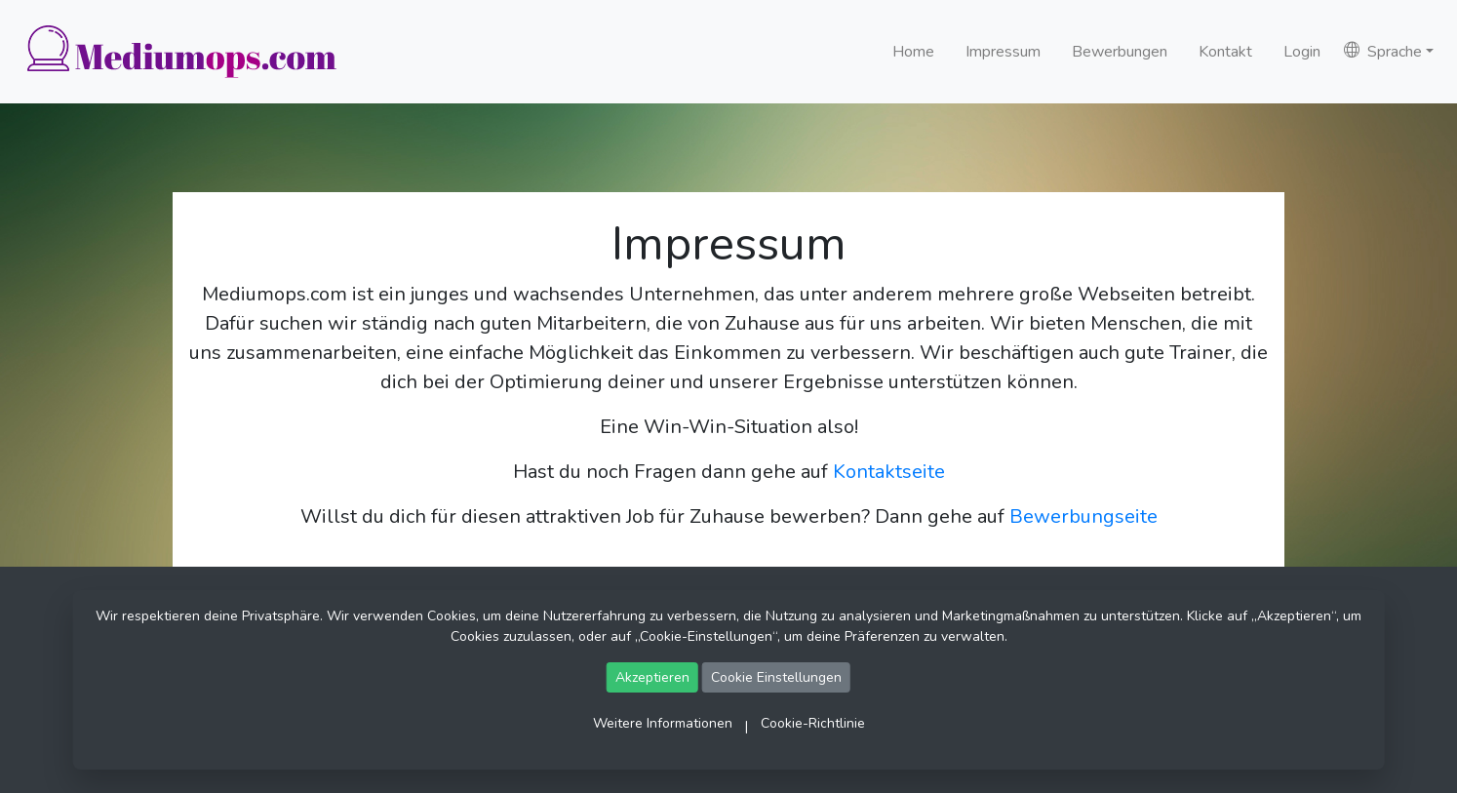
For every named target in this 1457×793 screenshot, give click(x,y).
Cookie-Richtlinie (813, 723)
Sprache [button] (1383, 51)
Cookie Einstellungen (776, 677)
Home (913, 51)
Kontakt (1225, 51)
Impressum (1003, 51)
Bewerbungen (1119, 51)
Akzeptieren (652, 677)
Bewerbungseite (1083, 516)
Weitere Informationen (662, 723)
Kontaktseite (889, 471)
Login (1301, 51)
